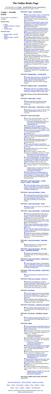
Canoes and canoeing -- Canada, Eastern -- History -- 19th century (33, 181)
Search (13, 385)
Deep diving (31, 290)
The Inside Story (36, 387)
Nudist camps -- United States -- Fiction (39, 107)
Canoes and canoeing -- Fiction (36, 203)
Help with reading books (14, 382)
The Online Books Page (25, 3)
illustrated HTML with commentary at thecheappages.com (37, 356)
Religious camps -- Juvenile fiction (37, 85)
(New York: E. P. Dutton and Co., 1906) (36, 359)
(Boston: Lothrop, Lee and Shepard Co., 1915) (36, 16)
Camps (6, 24)
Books (12, 387)
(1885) (34, 126)
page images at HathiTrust (34, 170)
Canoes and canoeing (34, 115)
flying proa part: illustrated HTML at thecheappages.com (36, 123)
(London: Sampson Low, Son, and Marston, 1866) (36, 196)
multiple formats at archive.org (35, 169)
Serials (42, 385)
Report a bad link (26, 382)
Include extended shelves (38, 7)
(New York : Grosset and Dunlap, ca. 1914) (36, 215)
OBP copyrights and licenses (25, 392)
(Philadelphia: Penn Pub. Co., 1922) (34, 50)
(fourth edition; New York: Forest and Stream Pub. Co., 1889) (37, 159)
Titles (31, 385)
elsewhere (3, 19)
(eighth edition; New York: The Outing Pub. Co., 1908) (37, 346)
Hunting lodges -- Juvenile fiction (37, 74)
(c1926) (30, 206)
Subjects (37, 385)
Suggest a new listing (37, 382)
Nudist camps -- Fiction (34, 98)
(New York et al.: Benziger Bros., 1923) (36, 89)
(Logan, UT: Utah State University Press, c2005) (36, 283)
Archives (28, 387)
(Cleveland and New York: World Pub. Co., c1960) (36, 293)
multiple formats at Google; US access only (38, 167)
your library (13, 17)
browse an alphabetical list (18, 8)
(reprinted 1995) (35, 307)
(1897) (35, 130)
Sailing (30, 323)
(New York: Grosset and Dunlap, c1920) (37, 78)
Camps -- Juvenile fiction (35, 11)
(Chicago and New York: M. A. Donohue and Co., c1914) (36, 60)
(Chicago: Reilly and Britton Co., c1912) (35, 67)
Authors (27, 385)
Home (8, 385)
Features (22, 387)
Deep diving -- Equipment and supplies (38, 304)
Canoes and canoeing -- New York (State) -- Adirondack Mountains (33, 249)
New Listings (19, 385)
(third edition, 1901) (35, 139)
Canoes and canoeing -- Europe (36, 192)
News (16, 387)
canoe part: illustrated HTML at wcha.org (38, 121)
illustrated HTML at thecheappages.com (37, 154)
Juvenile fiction (8, 28)
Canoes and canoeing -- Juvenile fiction (38, 210)
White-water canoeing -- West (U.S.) (38, 279)
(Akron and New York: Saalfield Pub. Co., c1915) (36, 23)
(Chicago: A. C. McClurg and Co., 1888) (36, 174)
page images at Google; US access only (37, 155)
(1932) (33, 110)
